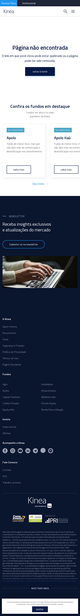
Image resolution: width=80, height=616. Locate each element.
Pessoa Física (8, 3)
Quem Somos (10, 326)
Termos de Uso (10, 358)
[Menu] (73, 11)
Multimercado (48, 397)
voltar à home (40, 71)
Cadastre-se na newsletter (23, 244)
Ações (6, 391)
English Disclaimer (12, 364)
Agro (5, 384)
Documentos (9, 333)
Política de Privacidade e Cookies (51, 604)
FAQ (5, 476)
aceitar (39, 609)
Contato (7, 470)
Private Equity (48, 403)
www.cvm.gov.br (51, 539)
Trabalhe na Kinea (12, 482)
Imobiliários (47, 384)
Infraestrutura (48, 391)
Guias (5, 339)
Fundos (7, 374)
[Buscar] (65, 11)
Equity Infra (8, 410)
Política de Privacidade (14, 352)
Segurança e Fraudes (13, 345)
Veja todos (40, 184)
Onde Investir (9, 427)
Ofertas (7, 433)
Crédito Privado (11, 403)
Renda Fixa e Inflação (52, 410)
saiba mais (19, 169)
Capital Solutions (11, 397)
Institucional (28, 3)
